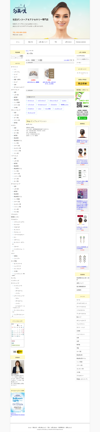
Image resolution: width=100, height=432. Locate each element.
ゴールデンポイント (82, 303)
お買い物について (43, 42)
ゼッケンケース (18, 263)
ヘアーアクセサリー (19, 234)
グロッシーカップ (54, 100)
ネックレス (17, 229)
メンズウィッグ (58, 108)
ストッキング (17, 268)
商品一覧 (30, 42)
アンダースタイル (81, 313)
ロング (15, 82)
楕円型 (15, 97)
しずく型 (16, 94)
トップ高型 (17, 102)
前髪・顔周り (17, 79)
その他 (15, 107)
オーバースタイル (81, 306)
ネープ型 (16, 117)
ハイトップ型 (17, 150)
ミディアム (17, 72)
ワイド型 (16, 211)
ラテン (17, 288)
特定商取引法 (61, 427)
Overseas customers (81, 42)
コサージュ (17, 239)
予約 (56, 42)
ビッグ (15, 74)
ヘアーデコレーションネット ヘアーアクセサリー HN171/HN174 (82, 161)
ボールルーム (19, 290)
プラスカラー (54, 104)
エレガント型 (17, 148)
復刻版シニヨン (65, 104)
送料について (80, 283)
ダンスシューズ (31, 112)
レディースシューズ (19, 295)
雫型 (78, 348)
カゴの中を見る (81, 55)
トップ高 (16, 143)
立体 (15, 84)
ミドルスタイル (81, 310)
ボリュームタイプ (81, 320)
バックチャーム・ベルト (18, 249)
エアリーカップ (42, 100)
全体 (78, 337)
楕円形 (78, 344)
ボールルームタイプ (19, 87)
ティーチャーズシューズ (18, 311)
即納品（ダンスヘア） (82, 379)
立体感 (78, 330)
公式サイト (13, 413)
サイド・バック (81, 327)
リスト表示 (66, 60)
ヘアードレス (31, 104)
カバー (15, 77)
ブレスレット (17, 232)
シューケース (17, 266)
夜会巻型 (16, 100)
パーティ (18, 293)
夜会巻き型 (79, 355)
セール (78, 299)
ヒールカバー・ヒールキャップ (19, 306)
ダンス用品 (48, 108)
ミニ (15, 69)
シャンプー (17, 258)
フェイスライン (81, 324)
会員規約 (79, 290)
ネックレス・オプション (18, 243)
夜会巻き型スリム (81, 358)
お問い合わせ (68, 42)
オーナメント (31, 100)
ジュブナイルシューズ (18, 315)
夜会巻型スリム (18, 140)
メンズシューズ (18, 285)
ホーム (17, 42)
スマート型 (17, 105)
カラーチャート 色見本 (33, 82)
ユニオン (64, 100)
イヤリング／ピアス (19, 222)
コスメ (39, 108)
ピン (15, 237)
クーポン (79, 62)
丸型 (15, 92)
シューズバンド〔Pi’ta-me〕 (18, 274)
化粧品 (15, 256)
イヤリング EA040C (82, 266)
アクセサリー (31, 108)
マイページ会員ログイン (83, 59)
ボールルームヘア (42, 104)
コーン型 (16, 153)
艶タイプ (79, 317)
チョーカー (17, 224)
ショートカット (81, 334)
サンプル (13, 278)
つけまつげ (17, 227)
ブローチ (16, 246)
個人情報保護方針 (81, 286)
